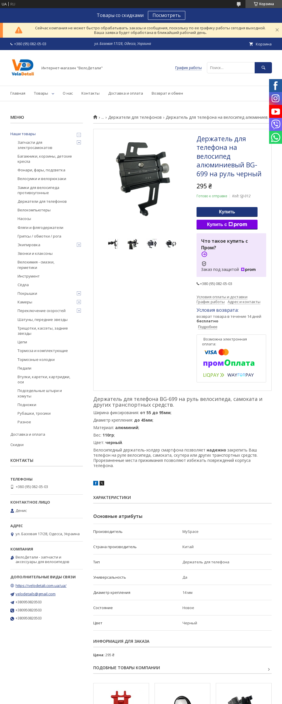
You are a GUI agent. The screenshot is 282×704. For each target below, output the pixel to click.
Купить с (227, 224)
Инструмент (29, 276)
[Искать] (263, 67)
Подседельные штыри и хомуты (40, 393)
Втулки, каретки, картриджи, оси (44, 379)
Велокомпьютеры (34, 210)
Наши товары (23, 133)
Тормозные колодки (36, 359)
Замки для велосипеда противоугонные (38, 190)
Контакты (90, 93)
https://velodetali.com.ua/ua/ (41, 585)
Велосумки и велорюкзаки (42, 178)
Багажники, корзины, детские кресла (45, 159)
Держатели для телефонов (135, 117)
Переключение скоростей (42, 310)
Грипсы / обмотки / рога (39, 236)
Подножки (27, 404)
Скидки (17, 444)
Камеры (25, 302)
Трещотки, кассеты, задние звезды (43, 331)
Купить (227, 211)
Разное (24, 421)
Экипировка (29, 244)
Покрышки (27, 293)
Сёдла (23, 284)
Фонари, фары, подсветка (41, 170)
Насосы (24, 218)
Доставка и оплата (125, 93)
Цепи (22, 342)
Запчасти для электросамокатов (35, 145)
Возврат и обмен (167, 93)
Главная (17, 93)
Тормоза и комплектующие (43, 350)
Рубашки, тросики (34, 413)
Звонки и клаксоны (35, 253)
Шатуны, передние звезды (43, 319)
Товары (41, 93)
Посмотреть (167, 15)
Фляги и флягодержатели (40, 227)
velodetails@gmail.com (36, 594)
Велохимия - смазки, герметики (36, 264)
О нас (68, 93)
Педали (24, 368)
